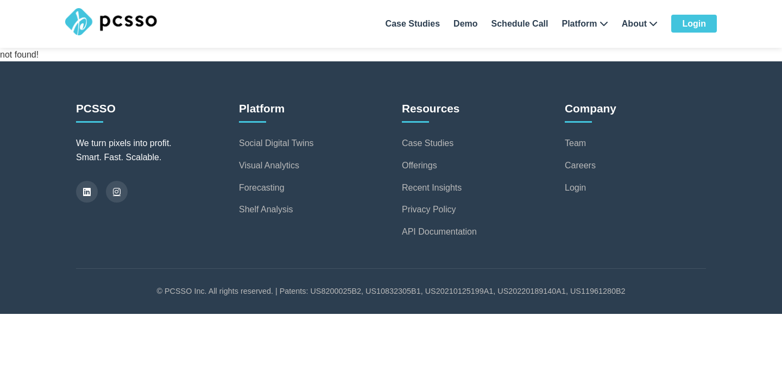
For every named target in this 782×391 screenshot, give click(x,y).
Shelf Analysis (266, 209)
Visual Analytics (269, 165)
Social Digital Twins (276, 143)
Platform (585, 23)
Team (575, 143)
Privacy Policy (429, 209)
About (640, 23)
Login (694, 23)
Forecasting (262, 187)
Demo (465, 23)
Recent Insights (432, 187)
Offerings (419, 165)
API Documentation (439, 231)
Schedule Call (519, 23)
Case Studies (413, 23)
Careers (580, 165)
